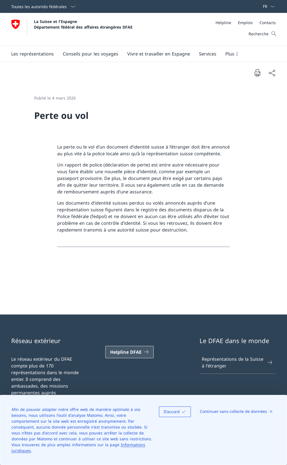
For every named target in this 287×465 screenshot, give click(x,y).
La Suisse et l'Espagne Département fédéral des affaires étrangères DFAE (83, 24)
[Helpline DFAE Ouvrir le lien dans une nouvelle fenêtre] (129, 352)
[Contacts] (267, 23)
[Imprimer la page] (257, 72)
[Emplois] (245, 23)
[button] (32, 54)
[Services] (208, 54)
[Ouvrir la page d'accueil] (72, 29)
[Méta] (245, 23)
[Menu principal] (139, 54)
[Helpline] (223, 23)
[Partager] (272, 72)
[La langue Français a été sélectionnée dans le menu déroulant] (267, 6)
